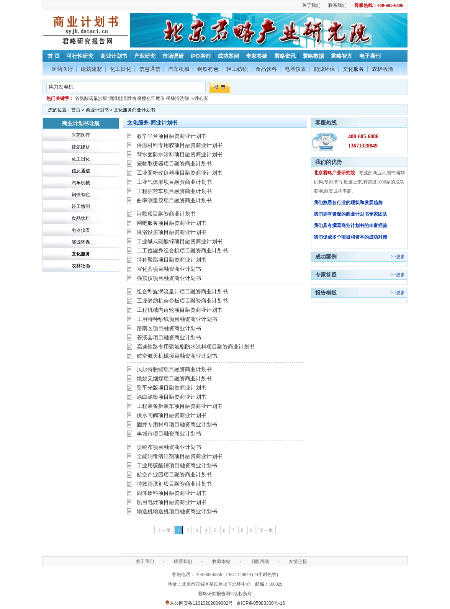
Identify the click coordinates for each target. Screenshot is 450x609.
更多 (400, 256)
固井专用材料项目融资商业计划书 (177, 424)
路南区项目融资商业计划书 (169, 328)
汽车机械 (179, 69)
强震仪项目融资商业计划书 (169, 278)
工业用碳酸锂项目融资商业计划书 (177, 465)
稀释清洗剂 (177, 98)
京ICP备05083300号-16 (260, 603)
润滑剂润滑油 (122, 98)
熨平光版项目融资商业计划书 (171, 388)
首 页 (53, 56)
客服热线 (326, 123)
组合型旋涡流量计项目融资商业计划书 (182, 291)
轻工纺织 (237, 69)
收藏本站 (221, 561)
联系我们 (337, 5)
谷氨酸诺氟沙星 (91, 98)
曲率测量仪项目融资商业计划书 (174, 200)
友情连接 (298, 561)
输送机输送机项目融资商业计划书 (177, 511)
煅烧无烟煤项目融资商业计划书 (174, 378)
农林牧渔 (382, 69)
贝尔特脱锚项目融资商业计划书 (174, 369)
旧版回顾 (259, 561)
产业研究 (144, 56)
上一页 (164, 530)
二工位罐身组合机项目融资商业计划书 (182, 250)
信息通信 (149, 69)
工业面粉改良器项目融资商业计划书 (180, 173)
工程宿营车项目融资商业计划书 (174, 191)
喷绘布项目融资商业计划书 (169, 447)
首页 (75, 110)
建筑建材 (91, 69)
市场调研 (173, 56)
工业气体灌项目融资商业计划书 (174, 182)
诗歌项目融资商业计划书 (166, 214)
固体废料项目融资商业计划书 (171, 493)
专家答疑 (256, 56)
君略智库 (341, 56)
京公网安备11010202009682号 (199, 603)
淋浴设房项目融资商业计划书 (171, 232)
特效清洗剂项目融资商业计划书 (174, 484)
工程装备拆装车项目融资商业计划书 (180, 406)
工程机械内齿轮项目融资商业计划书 (180, 310)
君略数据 (313, 56)
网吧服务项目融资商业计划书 (171, 223)
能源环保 (324, 69)
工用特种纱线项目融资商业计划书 (177, 319)
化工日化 (120, 69)
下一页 (266, 530)
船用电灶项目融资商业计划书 (171, 502)
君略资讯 (285, 56)
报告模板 (326, 293)
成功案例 (228, 56)
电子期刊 (370, 56)
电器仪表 (295, 69)
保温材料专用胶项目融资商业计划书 (180, 145)
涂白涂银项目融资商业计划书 (171, 397)
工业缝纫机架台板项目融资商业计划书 (182, 301)
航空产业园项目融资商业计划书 (174, 474)
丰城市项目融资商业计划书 (169, 434)
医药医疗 (62, 69)
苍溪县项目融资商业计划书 (169, 337)
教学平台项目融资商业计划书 (171, 136)
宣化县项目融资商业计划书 (169, 269)
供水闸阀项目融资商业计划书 (171, 415)
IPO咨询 (201, 56)
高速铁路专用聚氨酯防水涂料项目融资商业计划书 (196, 347)
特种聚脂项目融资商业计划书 (171, 260)
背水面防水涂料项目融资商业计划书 (180, 154)
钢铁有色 (208, 69)
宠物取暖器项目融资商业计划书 (174, 163)
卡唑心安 (199, 98)
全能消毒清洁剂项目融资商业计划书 (180, 456)
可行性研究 (80, 56)
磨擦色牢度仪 (151, 98)
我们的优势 (328, 162)
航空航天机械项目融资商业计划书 (177, 356)
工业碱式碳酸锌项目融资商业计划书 (180, 241)
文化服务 (353, 69)
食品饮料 (266, 69)
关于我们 (311, 5)
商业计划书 (113, 56)
